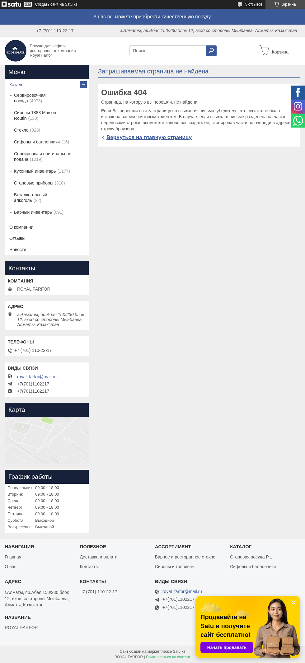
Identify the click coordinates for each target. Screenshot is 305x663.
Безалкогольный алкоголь (30, 197)
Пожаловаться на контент (168, 657)
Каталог (17, 84)
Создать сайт (46, 4)
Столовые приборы (33, 182)
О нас (10, 566)
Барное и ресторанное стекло (185, 556)
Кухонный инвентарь (35, 171)
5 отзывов (253, 4)
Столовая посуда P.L (251, 556)
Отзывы (17, 238)
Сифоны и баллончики (37, 141)
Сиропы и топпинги (174, 566)
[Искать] (211, 50)
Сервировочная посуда (30, 98)
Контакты (89, 566)
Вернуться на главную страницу (149, 137)
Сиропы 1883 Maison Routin (35, 115)
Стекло (21, 130)
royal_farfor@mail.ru (37, 376)
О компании (21, 227)
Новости (17, 249)
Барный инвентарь (33, 212)
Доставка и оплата (98, 556)
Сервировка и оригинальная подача (42, 156)
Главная (13, 556)
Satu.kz (179, 651)
